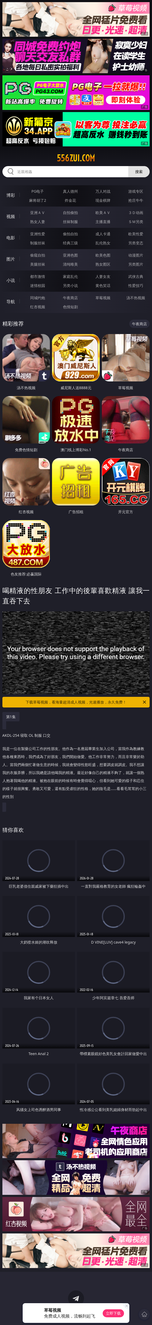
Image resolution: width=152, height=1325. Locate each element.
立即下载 (113, 1313)
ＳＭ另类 (135, 221)
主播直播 (102, 221)
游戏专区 (135, 191)
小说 (10, 280)
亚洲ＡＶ (37, 212)
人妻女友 (102, 276)
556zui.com (76, 158)
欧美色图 (102, 255)
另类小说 (70, 285)
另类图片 (135, 264)
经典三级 (70, 242)
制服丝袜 (37, 242)
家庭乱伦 (70, 276)
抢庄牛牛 (135, 200)
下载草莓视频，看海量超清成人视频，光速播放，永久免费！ (86, 702)
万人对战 (102, 191)
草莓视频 (102, 297)
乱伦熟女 (102, 242)
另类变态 (135, 242)
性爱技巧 (135, 285)
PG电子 (37, 191)
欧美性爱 (135, 233)
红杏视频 (37, 306)
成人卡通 (102, 233)
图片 (10, 259)
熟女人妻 (37, 221)
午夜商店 (70, 297)
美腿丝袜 (37, 264)
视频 (10, 216)
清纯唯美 (70, 264)
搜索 (139, 171)
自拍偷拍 (70, 212)
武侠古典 (135, 276)
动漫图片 (135, 255)
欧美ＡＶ (102, 212)
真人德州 (70, 191)
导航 (10, 301)
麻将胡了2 (37, 200)
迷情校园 (37, 285)
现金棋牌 (102, 200)
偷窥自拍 (37, 255)
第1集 (11, 716)
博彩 (10, 195)
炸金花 (70, 200)
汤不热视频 (135, 297)
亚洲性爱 (37, 233)
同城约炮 (37, 297)
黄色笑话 (102, 285)
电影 (10, 238)
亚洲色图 (70, 255)
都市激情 (37, 276)
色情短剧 (70, 306)
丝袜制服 (70, 221)
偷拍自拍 (70, 233)
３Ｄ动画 (135, 212)
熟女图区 (102, 264)
